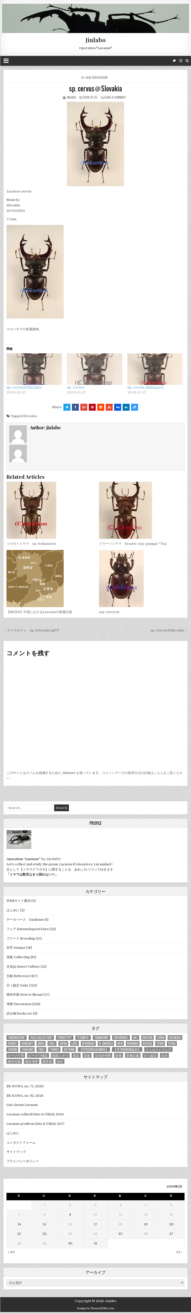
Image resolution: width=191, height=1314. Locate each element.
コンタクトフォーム (21, 1142)
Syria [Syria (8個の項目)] (172, 1043)
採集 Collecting (18, 957)
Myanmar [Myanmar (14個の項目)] (88, 1043)
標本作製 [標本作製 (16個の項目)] (14, 1061)
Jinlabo (96, 40)
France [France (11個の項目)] (12, 1043)
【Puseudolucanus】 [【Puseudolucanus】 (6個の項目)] (94, 1049)
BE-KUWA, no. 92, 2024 (24, 1095)
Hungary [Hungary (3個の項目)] (27, 1043)
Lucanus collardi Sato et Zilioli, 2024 (35, 1114)
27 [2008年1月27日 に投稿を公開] (171, 1234)
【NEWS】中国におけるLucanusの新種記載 (39, 612)
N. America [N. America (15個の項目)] (106, 1043)
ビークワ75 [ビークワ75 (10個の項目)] (16, 1055)
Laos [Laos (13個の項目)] (74, 1043)
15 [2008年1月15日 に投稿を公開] (44, 1224)
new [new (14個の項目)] (120, 1043)
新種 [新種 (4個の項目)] (118, 1055)
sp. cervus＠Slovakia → (169, 630)
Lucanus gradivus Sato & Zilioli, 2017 (35, 1124)
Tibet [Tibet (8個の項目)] (41, 1049)
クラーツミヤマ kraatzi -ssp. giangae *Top (133, 544)
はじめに (12, 910)
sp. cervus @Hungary (145, 387)
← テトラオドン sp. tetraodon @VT (31, 630)
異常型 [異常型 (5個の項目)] (47, 1061)
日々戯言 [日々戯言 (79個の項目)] (150, 1055)
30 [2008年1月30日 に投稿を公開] (70, 1243)
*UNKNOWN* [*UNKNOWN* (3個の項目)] (101, 1037)
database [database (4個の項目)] (175, 1037)
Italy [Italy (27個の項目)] (52, 1043)
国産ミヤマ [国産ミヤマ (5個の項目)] (60, 1055)
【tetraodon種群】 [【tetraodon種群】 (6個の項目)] (127, 1049)
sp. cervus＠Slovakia (95, 88)
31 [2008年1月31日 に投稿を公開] (95, 1243)
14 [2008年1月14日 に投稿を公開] (19, 1224)
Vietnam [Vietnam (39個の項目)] (69, 1049)
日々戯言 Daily (17, 985)
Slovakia (30, 416)
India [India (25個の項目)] (41, 1043)
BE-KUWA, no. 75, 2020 (25, 1086)
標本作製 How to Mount (24, 994)
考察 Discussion (96, 77)
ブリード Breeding (20, 938)
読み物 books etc (19, 1013)
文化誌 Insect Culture (23, 966)
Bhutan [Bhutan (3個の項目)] (147, 1037)
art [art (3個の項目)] (135, 1037)
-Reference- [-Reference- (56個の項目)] (121, 1037)
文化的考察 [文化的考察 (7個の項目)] (103, 1055)
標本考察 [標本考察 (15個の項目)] (31, 1061)
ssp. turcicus (109, 612)
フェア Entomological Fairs (27, 929)
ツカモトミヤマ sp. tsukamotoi (31, 544)
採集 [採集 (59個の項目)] (87, 1055)
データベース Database (25, 919)
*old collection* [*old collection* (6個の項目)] (41, 1037)
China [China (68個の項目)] (160, 1037)
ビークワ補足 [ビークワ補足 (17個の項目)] (38, 1055)
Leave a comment (115, 97)
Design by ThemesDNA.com (95, 1308)
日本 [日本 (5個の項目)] (164, 1055)
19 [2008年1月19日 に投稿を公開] (145, 1224)
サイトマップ (16, 1152)
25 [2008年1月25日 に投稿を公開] (120, 1234)
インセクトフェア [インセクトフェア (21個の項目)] (158, 1049)
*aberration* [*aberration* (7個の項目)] (16, 1037)
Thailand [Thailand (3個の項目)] (27, 1049)
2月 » (179, 1252)
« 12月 (11, 1252)
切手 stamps (15, 947)
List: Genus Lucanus (22, 1105)
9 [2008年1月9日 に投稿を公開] (70, 1214)
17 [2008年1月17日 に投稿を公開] (95, 1224)
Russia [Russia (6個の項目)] (147, 1043)
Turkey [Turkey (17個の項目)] (54, 1049)
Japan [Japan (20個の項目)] (63, 1043)
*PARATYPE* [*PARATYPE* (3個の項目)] (64, 1037)
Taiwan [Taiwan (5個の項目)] (12, 1049)
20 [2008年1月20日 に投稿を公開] (171, 1224)
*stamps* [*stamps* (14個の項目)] (83, 1037)
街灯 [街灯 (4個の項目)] (60, 1061)
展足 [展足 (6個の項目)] (76, 1055)
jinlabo (71, 97)
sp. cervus (75, 387)
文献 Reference (18, 976)
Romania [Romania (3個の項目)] (132, 1043)
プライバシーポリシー (22, 1161)
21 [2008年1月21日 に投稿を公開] (19, 1234)
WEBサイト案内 (18, 901)
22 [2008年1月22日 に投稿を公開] (45, 1234)
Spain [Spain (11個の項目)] (160, 1043)
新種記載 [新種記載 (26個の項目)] (132, 1055)
